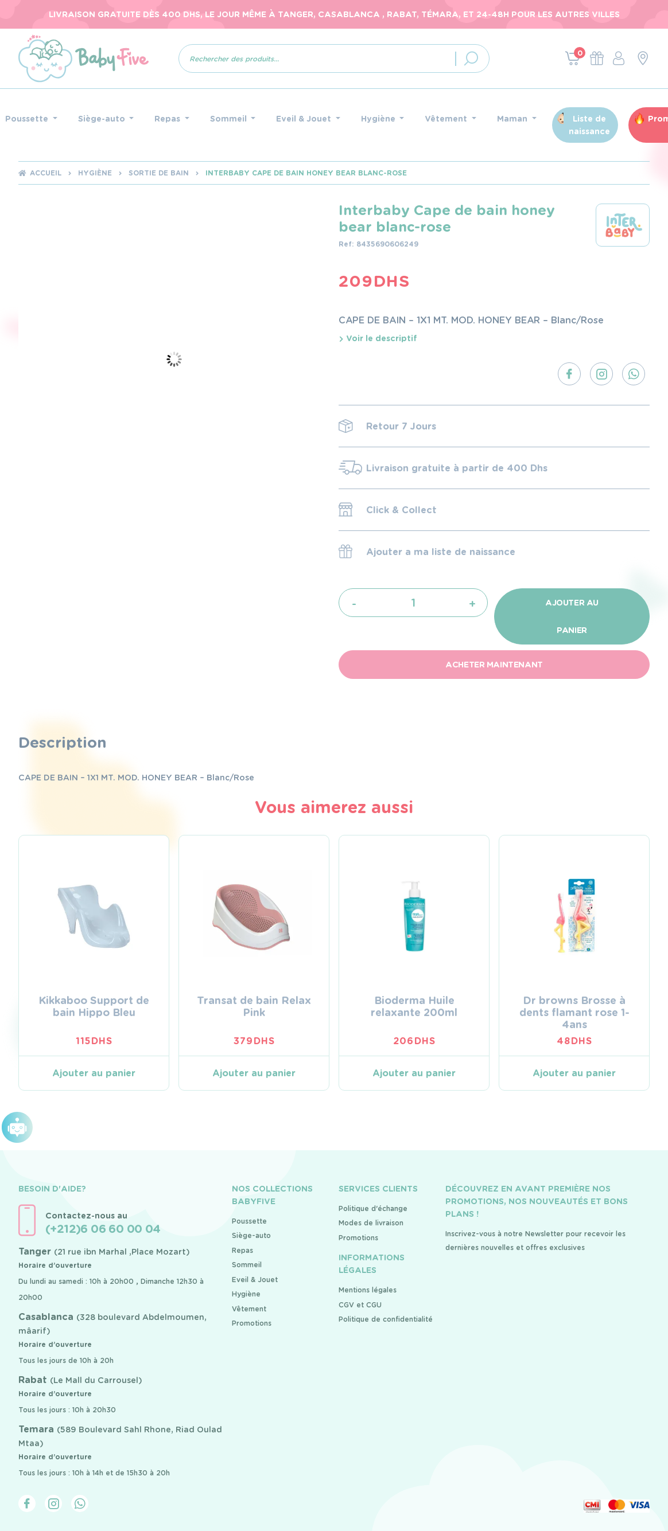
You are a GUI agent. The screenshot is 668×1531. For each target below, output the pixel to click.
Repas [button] (168, 118)
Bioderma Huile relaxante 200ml (414, 1006)
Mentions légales (368, 1290)
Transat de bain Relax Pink (254, 1006)
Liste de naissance (589, 125)
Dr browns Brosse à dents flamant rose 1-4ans (574, 1012)
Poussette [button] (28, 118)
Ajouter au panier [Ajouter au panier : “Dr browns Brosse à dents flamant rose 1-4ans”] (574, 1073)
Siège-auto (251, 1235)
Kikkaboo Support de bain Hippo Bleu (93, 1006)
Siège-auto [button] (102, 118)
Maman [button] (513, 118)
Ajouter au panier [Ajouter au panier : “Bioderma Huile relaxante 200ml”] (414, 1073)
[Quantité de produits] (413, 602)
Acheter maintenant (493, 664)
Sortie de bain (159, 173)
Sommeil (247, 1264)
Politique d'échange (373, 1208)
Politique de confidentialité (386, 1319)
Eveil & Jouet (255, 1279)
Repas (242, 1250)
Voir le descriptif (378, 338)
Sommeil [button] (229, 118)
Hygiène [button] (379, 118)
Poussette (249, 1221)
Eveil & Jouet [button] (304, 118)
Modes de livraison (371, 1222)
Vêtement (249, 1309)
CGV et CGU (360, 1304)
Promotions (251, 1323)
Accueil (45, 173)
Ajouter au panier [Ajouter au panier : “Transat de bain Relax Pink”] (254, 1073)
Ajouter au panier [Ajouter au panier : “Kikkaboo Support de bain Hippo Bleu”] (93, 1073)
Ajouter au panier (572, 616)
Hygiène (95, 173)
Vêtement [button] (447, 118)
